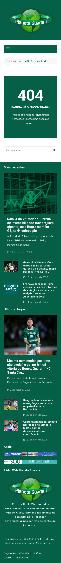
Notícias (37, 553)
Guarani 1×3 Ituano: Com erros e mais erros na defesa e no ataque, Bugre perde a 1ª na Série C (39, 267)
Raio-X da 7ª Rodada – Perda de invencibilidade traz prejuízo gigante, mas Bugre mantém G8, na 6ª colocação (30, 225)
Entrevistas (22, 557)
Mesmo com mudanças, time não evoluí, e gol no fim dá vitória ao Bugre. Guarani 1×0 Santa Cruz (28, 366)
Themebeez (11, 546)
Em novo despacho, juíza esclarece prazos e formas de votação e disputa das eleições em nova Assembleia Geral (40, 290)
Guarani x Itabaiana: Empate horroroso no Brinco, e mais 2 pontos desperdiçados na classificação (40, 428)
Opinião (8, 557)
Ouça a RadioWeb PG (16, 553)
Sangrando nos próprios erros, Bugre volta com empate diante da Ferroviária (38, 405)
